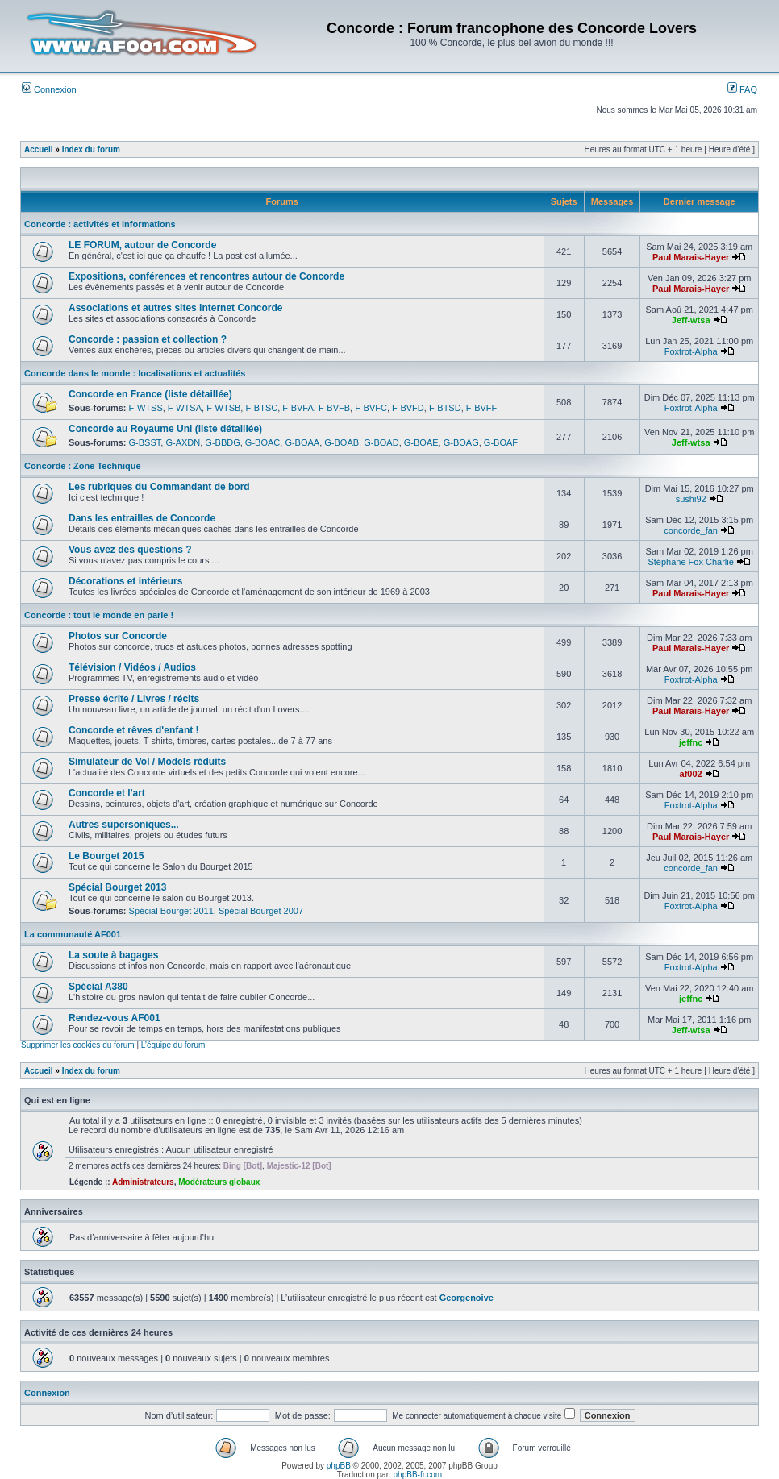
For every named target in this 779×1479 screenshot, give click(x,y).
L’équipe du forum (173, 1045)
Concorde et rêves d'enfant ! (134, 730)
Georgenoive (466, 1297)
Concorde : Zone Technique (82, 466)
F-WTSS (146, 408)
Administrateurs (143, 1182)
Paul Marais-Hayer (690, 257)
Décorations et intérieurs (125, 581)
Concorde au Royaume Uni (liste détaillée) (165, 428)
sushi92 (691, 499)
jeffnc (690, 742)
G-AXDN (182, 442)
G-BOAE (421, 442)
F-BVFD (408, 408)
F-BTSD (445, 408)
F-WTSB (223, 408)
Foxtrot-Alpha (691, 351)
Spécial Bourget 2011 (171, 911)
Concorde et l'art (107, 793)
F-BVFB (334, 408)
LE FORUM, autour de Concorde (142, 245)
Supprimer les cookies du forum (78, 1045)
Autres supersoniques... (124, 824)
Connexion (49, 89)
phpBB (339, 1465)
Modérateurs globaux (219, 1182)
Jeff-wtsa (691, 320)
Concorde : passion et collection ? (148, 339)
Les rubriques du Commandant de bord (159, 486)
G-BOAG (461, 442)
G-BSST (145, 442)
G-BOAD (381, 442)
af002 (691, 774)
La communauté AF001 (72, 934)
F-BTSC (261, 408)
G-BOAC (262, 442)
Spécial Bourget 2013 (117, 887)
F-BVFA (298, 408)
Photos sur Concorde (118, 636)
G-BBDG (222, 442)
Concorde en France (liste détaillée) (150, 394)
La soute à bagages (113, 955)
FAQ (742, 89)
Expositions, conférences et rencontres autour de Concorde (206, 276)
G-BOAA (302, 442)
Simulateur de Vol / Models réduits (147, 761)
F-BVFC (371, 408)
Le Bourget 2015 (106, 856)
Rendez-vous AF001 (114, 1018)
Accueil (38, 149)
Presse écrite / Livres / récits (134, 698)
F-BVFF (482, 408)
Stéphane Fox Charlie (690, 562)
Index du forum (91, 149)
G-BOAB (341, 442)
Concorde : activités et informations (100, 224)
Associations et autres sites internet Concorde (175, 308)
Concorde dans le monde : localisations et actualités (134, 373)
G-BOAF (501, 442)
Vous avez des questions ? (130, 549)
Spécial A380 (98, 986)
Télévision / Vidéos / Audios (132, 667)
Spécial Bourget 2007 (261, 911)
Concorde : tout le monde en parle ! (98, 615)
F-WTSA (185, 408)
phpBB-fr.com (418, 1474)
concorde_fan (691, 530)
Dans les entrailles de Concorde (142, 518)
